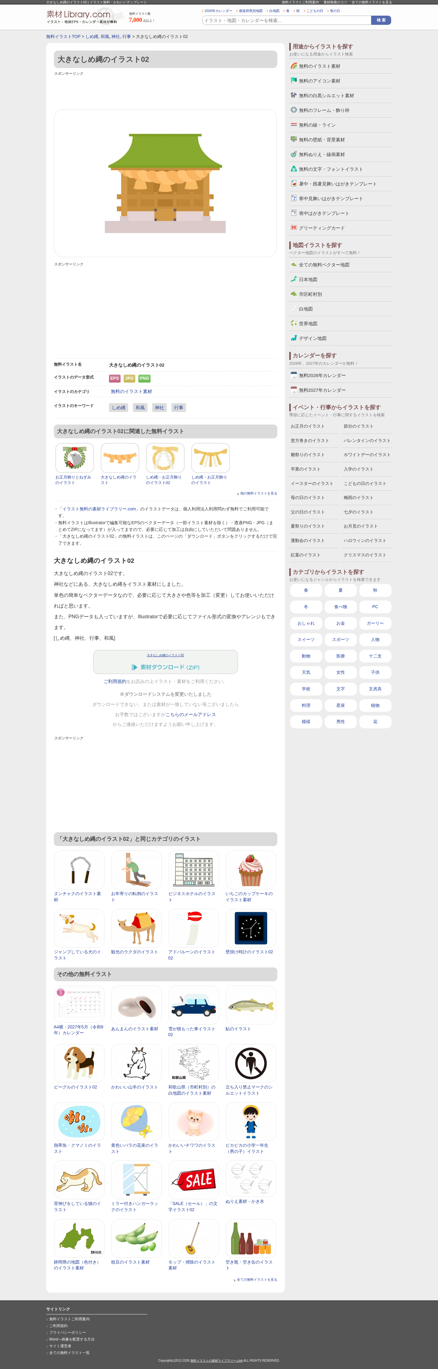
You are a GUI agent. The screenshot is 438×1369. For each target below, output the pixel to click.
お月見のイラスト (361, 526)
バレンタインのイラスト (367, 440)
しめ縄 (91, 36)
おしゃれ (306, 623)
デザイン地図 (313, 338)
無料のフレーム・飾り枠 (324, 110)
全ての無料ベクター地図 (324, 264)
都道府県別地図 (251, 11)
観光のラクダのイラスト (134, 951)
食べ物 (340, 606)
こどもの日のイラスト (365, 483)
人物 (375, 639)
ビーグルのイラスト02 (75, 1087)
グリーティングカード (322, 228)
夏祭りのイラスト (308, 526)
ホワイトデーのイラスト (367, 454)
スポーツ (340, 639)
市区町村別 (310, 294)
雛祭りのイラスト (308, 454)
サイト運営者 (60, 1346)
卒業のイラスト (306, 469)
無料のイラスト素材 (131, 391)
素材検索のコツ (335, 2)
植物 (375, 705)
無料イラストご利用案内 (300, 2)
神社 (115, 36)
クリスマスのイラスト (365, 554)
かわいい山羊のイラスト (134, 1087)
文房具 (375, 688)
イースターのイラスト (312, 483)
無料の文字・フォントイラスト (331, 169)
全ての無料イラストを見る (372, 2)
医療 (340, 656)
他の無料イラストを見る (258, 493)
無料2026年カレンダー (322, 375)
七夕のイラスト (359, 511)
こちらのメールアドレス (191, 714)
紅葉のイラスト (306, 554)
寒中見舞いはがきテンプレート (331, 198)
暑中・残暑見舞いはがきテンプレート (338, 183)
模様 (306, 721)
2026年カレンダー (219, 11)
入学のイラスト (359, 469)
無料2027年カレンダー (322, 390)
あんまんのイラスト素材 (134, 1028)
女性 (340, 672)
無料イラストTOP (63, 36)
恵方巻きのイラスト (310, 440)
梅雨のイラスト (359, 497)
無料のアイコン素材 (319, 80)
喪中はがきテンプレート (324, 213)
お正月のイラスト (308, 426)
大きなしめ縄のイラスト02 (165, 655)
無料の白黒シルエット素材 (326, 95)
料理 (306, 705)
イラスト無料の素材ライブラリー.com (99, 508)
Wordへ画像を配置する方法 (72, 1339)
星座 (340, 705)
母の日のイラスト (308, 497)
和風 (105, 36)
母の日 (335, 11)
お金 (340, 623)
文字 (340, 688)
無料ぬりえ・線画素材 (322, 154)
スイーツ (306, 639)
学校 (306, 688)
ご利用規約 (114, 681)
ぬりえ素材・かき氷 (245, 1201)
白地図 (274, 11)
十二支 (375, 656)
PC (375, 606)
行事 (126, 36)
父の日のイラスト (308, 511)
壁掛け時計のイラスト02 (249, 951)
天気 (306, 672)
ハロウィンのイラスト (365, 540)
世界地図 (308, 323)
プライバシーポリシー (67, 1332)
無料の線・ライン (317, 125)
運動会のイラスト (308, 540)
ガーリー (375, 623)
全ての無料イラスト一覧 (69, 1353)
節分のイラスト (359, 426)
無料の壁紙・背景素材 (322, 139)
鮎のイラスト (238, 1028)
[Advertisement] (165, 91)
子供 (375, 672)
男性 (340, 721)
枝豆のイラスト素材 (130, 1262)
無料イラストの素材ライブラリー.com (216, 1360)
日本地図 (308, 279)
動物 (306, 656)
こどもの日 (314, 11)
